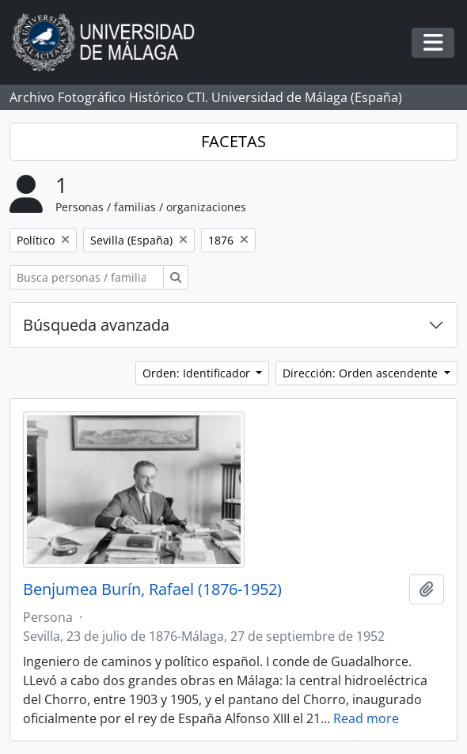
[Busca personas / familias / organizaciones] (86, 277)
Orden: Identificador (197, 373)
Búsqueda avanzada (96, 324)
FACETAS (233, 141)
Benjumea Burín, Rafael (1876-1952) (152, 589)
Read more (366, 718)
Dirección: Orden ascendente (362, 373)
